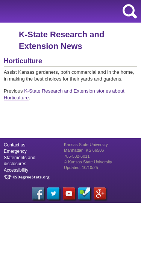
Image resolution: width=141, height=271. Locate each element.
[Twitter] (53, 193)
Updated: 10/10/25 (81, 167)
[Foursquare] (84, 193)
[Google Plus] (100, 193)
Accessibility (16, 170)
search (129, 11)
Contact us (14, 145)
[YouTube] (69, 193)
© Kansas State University (88, 162)
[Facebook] (38, 193)
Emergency (15, 151)
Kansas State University (68, 11)
